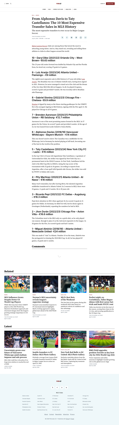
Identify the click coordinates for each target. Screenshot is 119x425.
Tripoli (72, 419)
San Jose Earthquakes (88, 407)
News (37, 15)
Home (44, 9)
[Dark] (6, 3)
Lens (75, 9)
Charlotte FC (70, 395)
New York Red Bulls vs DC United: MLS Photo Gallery (73, 353)
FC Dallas (85, 398)
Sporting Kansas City (42, 410)
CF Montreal (55, 395)
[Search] (10, 3)
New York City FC (56, 404)
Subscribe (110, 3)
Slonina (34, 104)
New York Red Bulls (72, 404)
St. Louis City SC (56, 410)
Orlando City (86, 404)
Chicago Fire (86, 395)
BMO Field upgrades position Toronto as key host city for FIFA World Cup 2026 (102, 352)
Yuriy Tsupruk (37, 365)
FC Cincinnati (71, 398)
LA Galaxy (54, 401)
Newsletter (58, 414)
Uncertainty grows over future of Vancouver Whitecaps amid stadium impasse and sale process (15, 354)
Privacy (72, 414)
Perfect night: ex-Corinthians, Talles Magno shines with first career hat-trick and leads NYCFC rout (101, 301)
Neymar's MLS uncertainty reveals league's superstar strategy (44, 299)
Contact (51, 414)
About (46, 414)
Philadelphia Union (26, 407)
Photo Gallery (37, 349)
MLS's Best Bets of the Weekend (68, 298)
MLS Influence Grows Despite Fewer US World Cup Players (13, 299)
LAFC (69, 401)
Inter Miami (40, 401)
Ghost (67, 419)
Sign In (103, 3)
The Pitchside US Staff (39, 36)
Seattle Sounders (26, 410)
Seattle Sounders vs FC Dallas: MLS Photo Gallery (44, 353)
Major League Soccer (39, 46)
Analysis (68, 9)
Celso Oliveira (65, 310)
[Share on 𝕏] (62, 37)
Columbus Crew (41, 398)
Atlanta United (25, 395)
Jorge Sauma (8, 366)
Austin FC (39, 395)
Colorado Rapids (26, 398)
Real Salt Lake (55, 407)
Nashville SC (25, 404)
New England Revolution (43, 404)
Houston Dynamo (26, 401)
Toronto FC (70, 410)
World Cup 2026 (58, 9)
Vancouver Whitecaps (88, 410)
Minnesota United (87, 401)
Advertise (66, 414)
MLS (49, 9)
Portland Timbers (41, 407)
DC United (54, 398)
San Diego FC (71, 407)
